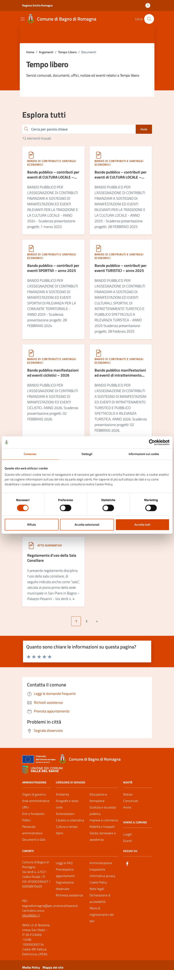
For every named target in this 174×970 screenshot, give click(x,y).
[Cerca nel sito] (149, 19)
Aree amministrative (35, 803)
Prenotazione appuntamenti (65, 875)
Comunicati (130, 803)
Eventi (127, 843)
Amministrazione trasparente (101, 869)
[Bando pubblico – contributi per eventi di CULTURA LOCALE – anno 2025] (121, 176)
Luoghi (127, 837)
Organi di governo (34, 797)
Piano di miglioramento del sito (102, 917)
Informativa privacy (102, 878)
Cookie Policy (98, 885)
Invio (144, 129)
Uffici (25, 810)
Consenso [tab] (30, 454)
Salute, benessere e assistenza (103, 839)
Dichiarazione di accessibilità (100, 901)
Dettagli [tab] (87, 454)
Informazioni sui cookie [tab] (144, 454)
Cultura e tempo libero (66, 832)
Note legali (97, 891)
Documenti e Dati (33, 842)
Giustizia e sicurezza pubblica (103, 813)
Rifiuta (31, 524)
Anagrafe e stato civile (67, 806)
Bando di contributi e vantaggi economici (51, 162)
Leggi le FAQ (64, 865)
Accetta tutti (142, 524)
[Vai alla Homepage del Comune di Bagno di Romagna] (61, 19)
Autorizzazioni (65, 816)
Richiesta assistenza (69, 898)
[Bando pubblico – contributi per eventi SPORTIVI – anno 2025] (53, 270)
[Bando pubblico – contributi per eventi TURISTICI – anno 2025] (121, 270)
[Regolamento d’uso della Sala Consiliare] (53, 562)
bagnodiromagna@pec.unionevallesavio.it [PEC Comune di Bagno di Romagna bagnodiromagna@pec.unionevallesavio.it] (50, 908)
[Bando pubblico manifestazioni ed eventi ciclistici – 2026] (53, 376)
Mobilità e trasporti (102, 829)
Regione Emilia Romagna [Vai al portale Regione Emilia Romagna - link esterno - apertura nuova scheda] (37, 5)
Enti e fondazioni (33, 816)
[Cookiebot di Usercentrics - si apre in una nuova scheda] (151, 442)
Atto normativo (50, 547)
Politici (26, 823)
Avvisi (127, 810)
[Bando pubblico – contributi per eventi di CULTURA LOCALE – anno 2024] (53, 176)
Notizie (127, 797)
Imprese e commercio (104, 823)
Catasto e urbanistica (70, 823)
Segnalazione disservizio (65, 888)
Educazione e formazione (98, 800)
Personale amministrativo (32, 832)
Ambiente (62, 797)
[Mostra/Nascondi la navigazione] (22, 19)
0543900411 (31, 918)
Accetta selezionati (87, 524)
